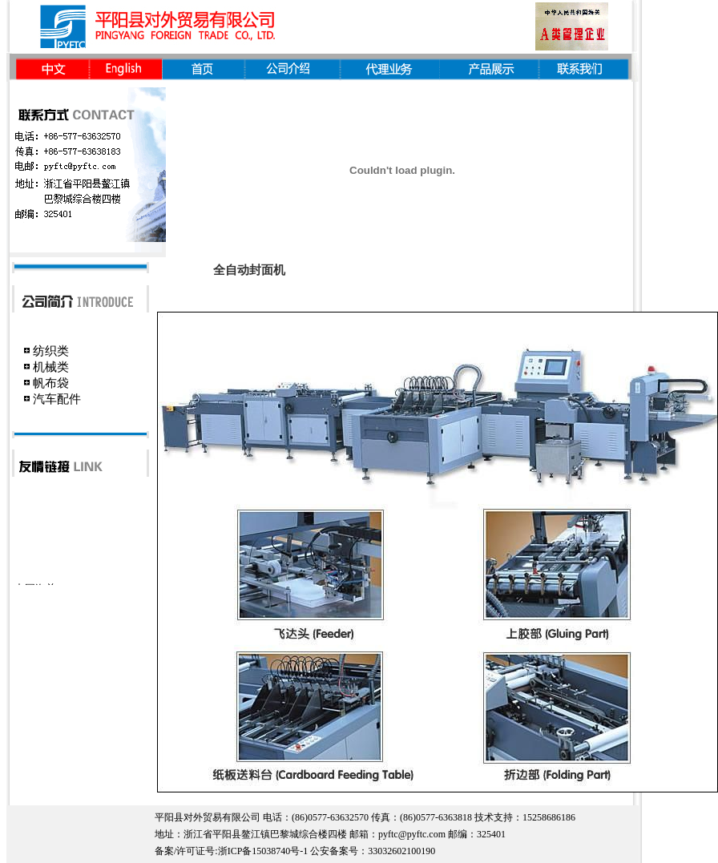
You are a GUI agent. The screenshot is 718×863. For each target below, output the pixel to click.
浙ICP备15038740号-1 (263, 851)
